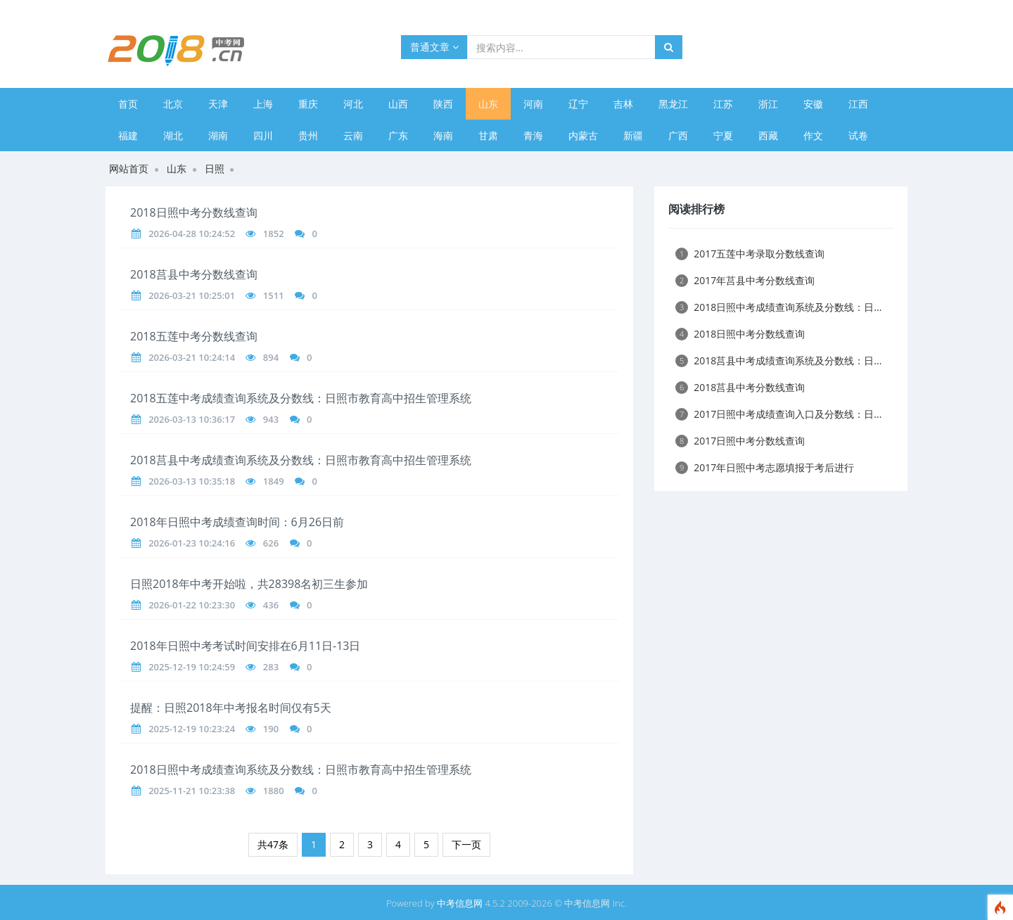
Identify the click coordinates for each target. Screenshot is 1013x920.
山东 (488, 103)
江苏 (723, 103)
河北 (353, 103)
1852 (273, 233)
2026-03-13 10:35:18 (191, 481)
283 (271, 666)
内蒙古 (583, 135)
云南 (353, 135)
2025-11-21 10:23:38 (191, 790)
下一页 (466, 844)
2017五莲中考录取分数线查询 (749, 253)
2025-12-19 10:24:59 (191, 666)
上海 (263, 103)
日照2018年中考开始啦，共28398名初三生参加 (249, 584)
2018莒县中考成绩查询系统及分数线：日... (778, 360)
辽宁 (578, 103)
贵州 (308, 135)
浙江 (768, 103)
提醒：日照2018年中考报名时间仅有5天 (230, 707)
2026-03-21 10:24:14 (191, 357)
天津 (218, 103)
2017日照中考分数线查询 (740, 440)
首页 (128, 103)
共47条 (272, 844)
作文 (813, 135)
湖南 (218, 135)
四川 (263, 135)
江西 (858, 103)
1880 (273, 790)
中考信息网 (460, 903)
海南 (443, 135)
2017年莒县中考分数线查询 (745, 280)
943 (271, 419)
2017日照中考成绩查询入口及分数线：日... (778, 414)
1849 (273, 481)
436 (271, 605)
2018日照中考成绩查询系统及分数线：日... (778, 307)
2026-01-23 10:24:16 (191, 543)
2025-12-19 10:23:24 (191, 728)
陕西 (443, 103)
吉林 (623, 103)
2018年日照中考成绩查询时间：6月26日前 (237, 522)
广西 (678, 135)
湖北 (173, 135)
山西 (398, 103)
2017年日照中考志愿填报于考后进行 (764, 467)
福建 (128, 135)
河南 (533, 103)
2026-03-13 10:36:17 (191, 419)
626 (271, 543)
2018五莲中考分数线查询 (193, 336)
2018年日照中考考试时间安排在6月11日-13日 (245, 645)
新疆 (633, 135)
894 (271, 357)
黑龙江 (673, 103)
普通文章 (434, 46)
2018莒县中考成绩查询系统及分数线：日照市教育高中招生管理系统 (300, 460)
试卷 (858, 135)
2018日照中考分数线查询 (193, 212)
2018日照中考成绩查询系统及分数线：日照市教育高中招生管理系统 (300, 769)
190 (271, 728)
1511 (273, 295)
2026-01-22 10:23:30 (191, 605)
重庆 (308, 103)
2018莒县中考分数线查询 (193, 274)
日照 (214, 168)
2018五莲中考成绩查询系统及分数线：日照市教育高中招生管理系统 (300, 398)
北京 (173, 103)
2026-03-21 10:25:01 (191, 295)
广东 (398, 135)
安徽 (813, 103)
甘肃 (488, 135)
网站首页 (128, 168)
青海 (533, 135)
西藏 (768, 135)
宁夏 (723, 135)
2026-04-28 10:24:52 (191, 233)
